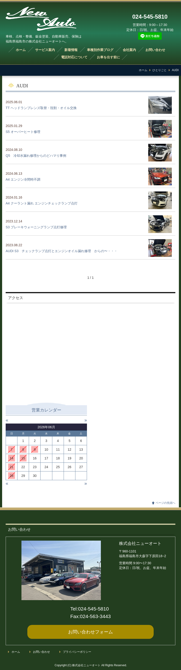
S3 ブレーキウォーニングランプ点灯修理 (36, 227)
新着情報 (71, 50)
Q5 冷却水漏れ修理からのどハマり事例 (36, 155)
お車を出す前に (108, 57)
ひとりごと (159, 70)
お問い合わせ (155, 50)
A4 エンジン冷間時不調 (23, 179)
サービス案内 (45, 50)
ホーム (21, 50)
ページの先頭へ (165, 503)
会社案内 (129, 50)
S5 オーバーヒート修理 (23, 132)
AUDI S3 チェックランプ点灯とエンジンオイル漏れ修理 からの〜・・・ (61, 251)
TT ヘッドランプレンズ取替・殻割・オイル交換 (41, 108)
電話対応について (74, 57)
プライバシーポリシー (77, 651)
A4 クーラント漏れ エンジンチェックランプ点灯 (42, 203)
